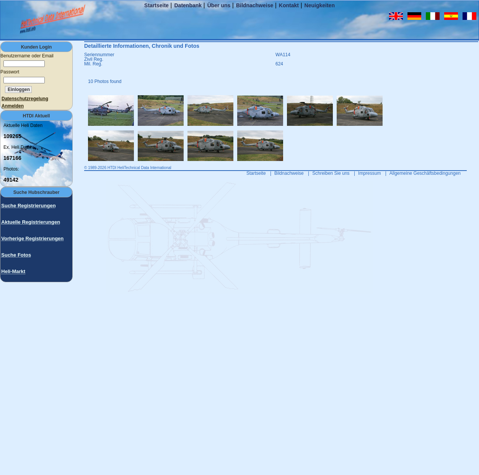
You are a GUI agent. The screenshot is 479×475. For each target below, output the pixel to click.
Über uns (219, 5)
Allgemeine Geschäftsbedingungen (425, 173)
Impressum (369, 173)
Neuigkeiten (320, 5)
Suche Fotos (16, 255)
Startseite (156, 5)
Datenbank (188, 5)
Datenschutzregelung (25, 98)
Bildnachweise (254, 5)
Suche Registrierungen (28, 205)
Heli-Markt (13, 271)
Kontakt (289, 5)
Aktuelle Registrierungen (30, 222)
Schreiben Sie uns (330, 173)
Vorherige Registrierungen (32, 238)
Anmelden (13, 106)
